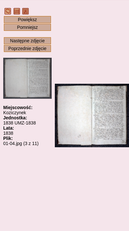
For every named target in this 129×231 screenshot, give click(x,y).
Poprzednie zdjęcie (27, 48)
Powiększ (27, 19)
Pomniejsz (27, 27)
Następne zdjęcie (27, 40)
